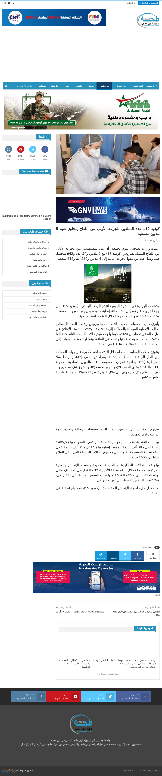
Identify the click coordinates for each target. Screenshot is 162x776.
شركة (12, 770)
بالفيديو (78, 86)
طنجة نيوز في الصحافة (38, 305)
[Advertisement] (81, 55)
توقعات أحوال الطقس (38, 254)
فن (67, 86)
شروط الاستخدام (40, 293)
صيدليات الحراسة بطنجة (38, 248)
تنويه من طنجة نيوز (39, 311)
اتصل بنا (130, 3)
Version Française (24, 86)
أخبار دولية (54, 86)
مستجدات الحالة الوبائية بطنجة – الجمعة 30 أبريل (80, 611)
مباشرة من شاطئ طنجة (38, 266)
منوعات (42, 86)
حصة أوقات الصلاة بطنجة (38, 242)
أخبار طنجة (138, 86)
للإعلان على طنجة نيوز (38, 317)
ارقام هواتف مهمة (41, 260)
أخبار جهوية (122, 86)
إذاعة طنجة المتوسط (38, 272)
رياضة (91, 86)
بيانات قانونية (41, 299)
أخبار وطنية (105, 86)
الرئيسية (152, 86)
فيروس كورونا (147, 547)
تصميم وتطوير (28, 770)
